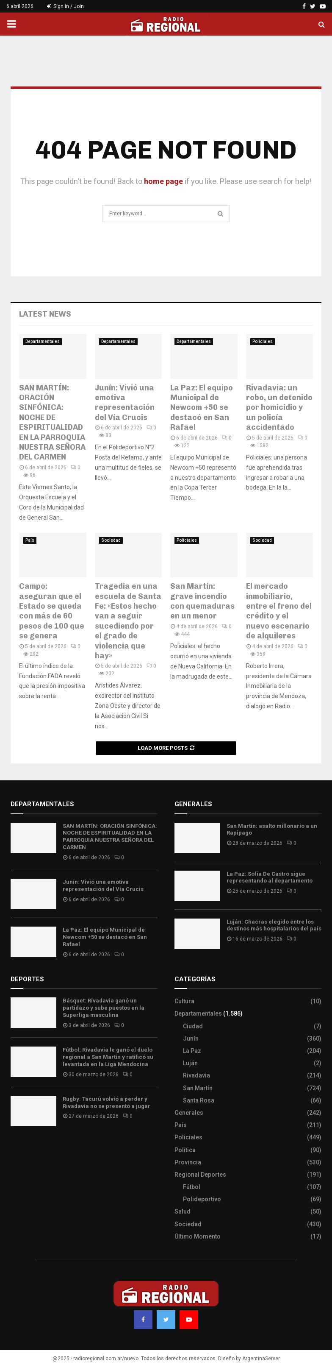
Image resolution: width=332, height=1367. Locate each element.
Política (185, 1150)
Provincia (187, 1162)
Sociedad (111, 540)
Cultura (184, 1001)
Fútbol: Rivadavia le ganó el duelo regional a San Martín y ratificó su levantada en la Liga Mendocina (108, 1057)
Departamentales (42, 341)
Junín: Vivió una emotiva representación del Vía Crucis (125, 402)
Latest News (45, 314)
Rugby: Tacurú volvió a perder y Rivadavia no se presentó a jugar (106, 1102)
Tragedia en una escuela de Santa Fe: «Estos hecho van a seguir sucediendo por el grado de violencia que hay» (128, 621)
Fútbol (191, 1186)
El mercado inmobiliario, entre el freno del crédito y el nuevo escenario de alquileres (279, 611)
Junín (191, 1038)
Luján (190, 1063)
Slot (16, 1147)
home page (163, 181)
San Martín (198, 1088)
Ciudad (193, 1026)
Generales (188, 1112)
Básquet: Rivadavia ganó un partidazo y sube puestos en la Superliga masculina (103, 1007)
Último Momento (197, 1236)
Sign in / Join (65, 6)
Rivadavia (196, 1075)
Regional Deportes (200, 1174)
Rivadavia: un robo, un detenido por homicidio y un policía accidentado (279, 407)
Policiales (262, 341)
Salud (182, 1211)
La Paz (192, 1050)
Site (27, 1147)
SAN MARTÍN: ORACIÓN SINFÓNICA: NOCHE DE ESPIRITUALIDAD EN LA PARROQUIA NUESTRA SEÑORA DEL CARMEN (52, 422)
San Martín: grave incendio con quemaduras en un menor (202, 601)
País (29, 540)
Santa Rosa (198, 1100)
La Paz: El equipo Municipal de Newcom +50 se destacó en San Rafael (201, 407)
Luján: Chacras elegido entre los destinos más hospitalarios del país (274, 925)
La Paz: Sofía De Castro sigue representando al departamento (270, 877)
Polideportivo (202, 1199)
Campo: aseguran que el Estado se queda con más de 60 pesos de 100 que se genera (51, 611)
